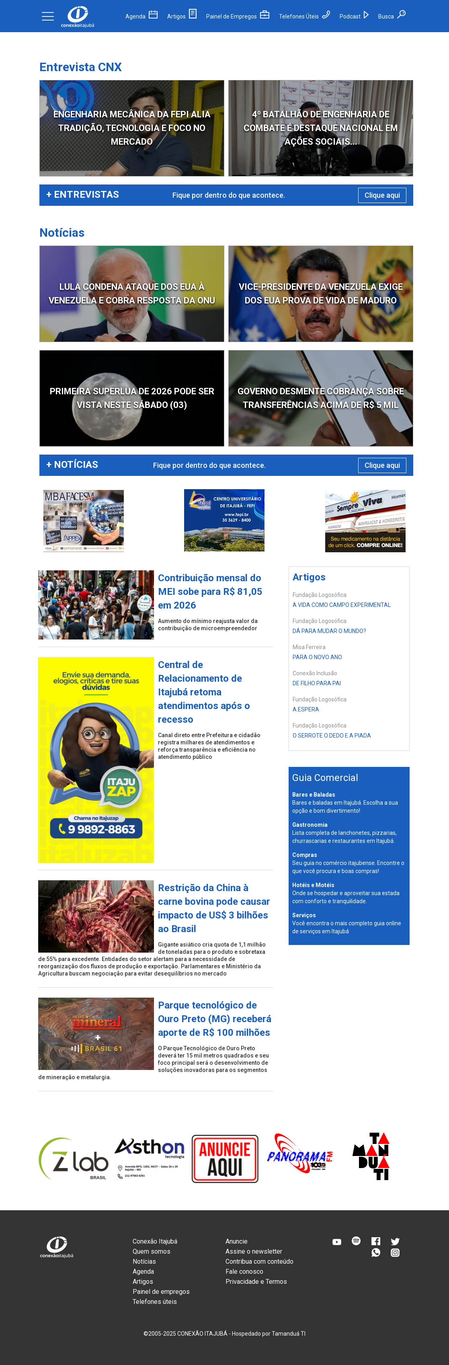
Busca (392, 16)
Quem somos (151, 1251)
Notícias (144, 1261)
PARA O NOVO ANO (317, 657)
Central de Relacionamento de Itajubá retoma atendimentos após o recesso (204, 692)
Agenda (141, 16)
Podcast (354, 16)
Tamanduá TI (288, 1333)
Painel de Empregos (237, 16)
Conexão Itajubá (155, 1241)
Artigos (182, 16)
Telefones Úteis (304, 16)
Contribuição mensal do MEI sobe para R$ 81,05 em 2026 (210, 591)
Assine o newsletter (254, 1251)
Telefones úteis (155, 1302)
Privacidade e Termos (256, 1281)
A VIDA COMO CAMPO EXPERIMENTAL (342, 605)
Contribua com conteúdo (259, 1261)
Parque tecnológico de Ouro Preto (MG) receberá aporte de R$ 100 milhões (214, 1019)
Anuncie (237, 1241)
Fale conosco (244, 1271)
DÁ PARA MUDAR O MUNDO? (329, 631)
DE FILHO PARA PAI (317, 683)
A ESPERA (306, 709)
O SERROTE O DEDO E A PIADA (332, 735)
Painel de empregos (161, 1291)
